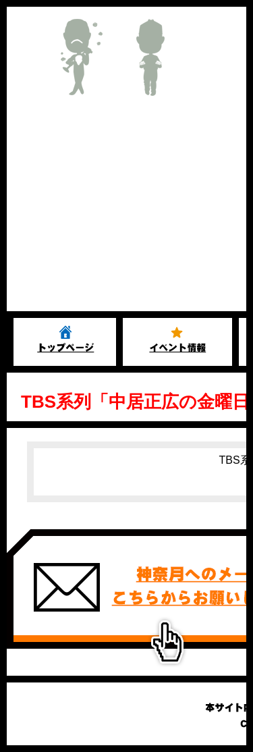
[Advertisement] (126, 209)
